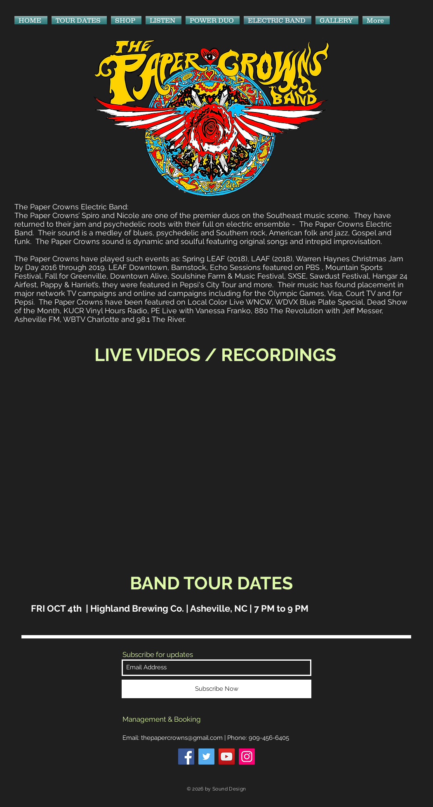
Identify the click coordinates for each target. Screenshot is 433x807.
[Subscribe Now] (216, 689)
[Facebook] (186, 756)
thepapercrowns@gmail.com (182, 737)
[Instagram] (247, 756)
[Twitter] (206, 756)
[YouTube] (227, 756)
